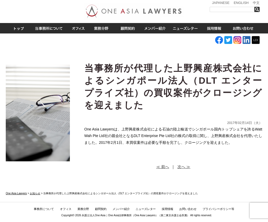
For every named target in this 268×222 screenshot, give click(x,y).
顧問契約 (101, 208)
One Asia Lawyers (144, 215)
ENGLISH (241, 3)
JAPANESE (221, 3)
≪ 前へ (162, 166)
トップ (18, 28)
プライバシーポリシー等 (218, 208)
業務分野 (101, 28)
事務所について (49, 28)
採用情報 (214, 28)
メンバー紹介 (155, 28)
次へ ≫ (183, 166)
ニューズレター (185, 28)
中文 (256, 3)
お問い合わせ (243, 28)
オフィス (78, 28)
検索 (258, 9)
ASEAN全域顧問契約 (127, 28)
